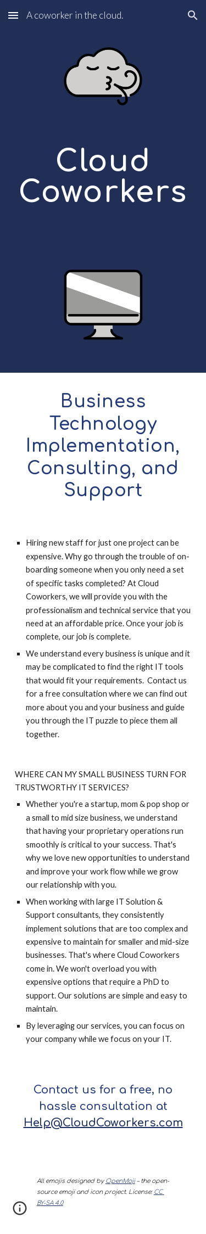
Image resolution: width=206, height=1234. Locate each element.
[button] (13, 15)
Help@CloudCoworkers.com (103, 1123)
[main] (103, 186)
